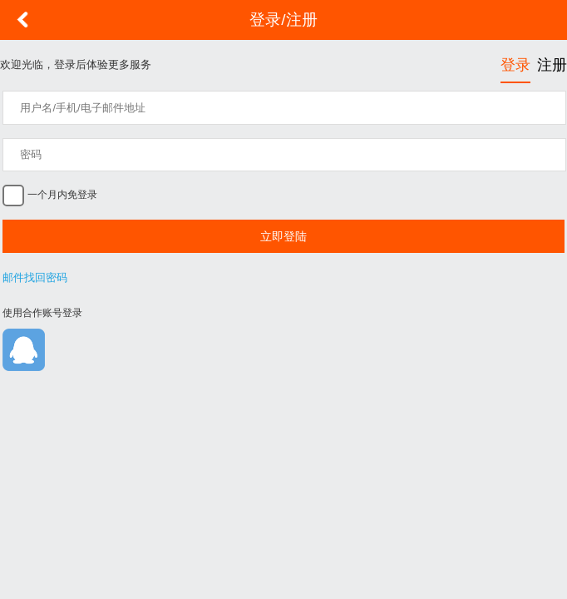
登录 (515, 65)
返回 (22, 20)
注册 (552, 65)
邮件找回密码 (34, 277)
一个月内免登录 (60, 194)
